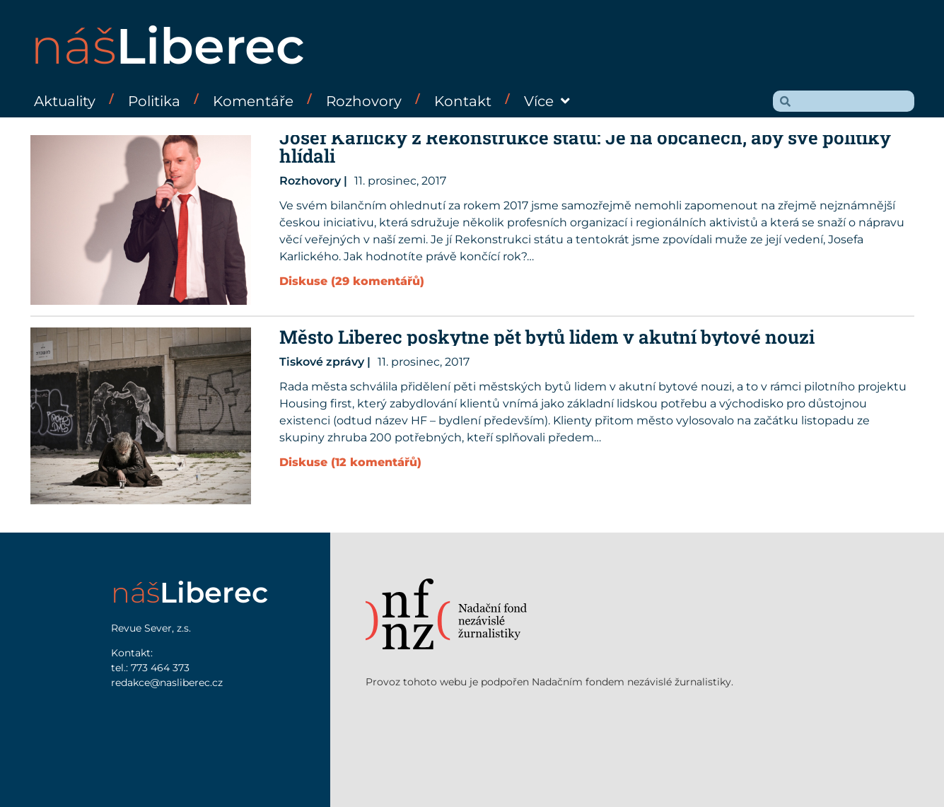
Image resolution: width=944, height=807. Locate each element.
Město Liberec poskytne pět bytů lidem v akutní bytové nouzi (547, 337)
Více (547, 101)
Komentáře (253, 101)
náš (167, 46)
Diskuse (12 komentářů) (350, 462)
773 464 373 (160, 667)
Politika (154, 101)
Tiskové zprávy (321, 361)
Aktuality (64, 101)
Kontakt (462, 101)
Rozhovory (364, 101)
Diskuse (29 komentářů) (351, 281)
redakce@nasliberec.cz (167, 682)
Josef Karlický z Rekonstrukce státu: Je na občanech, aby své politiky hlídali (585, 146)
